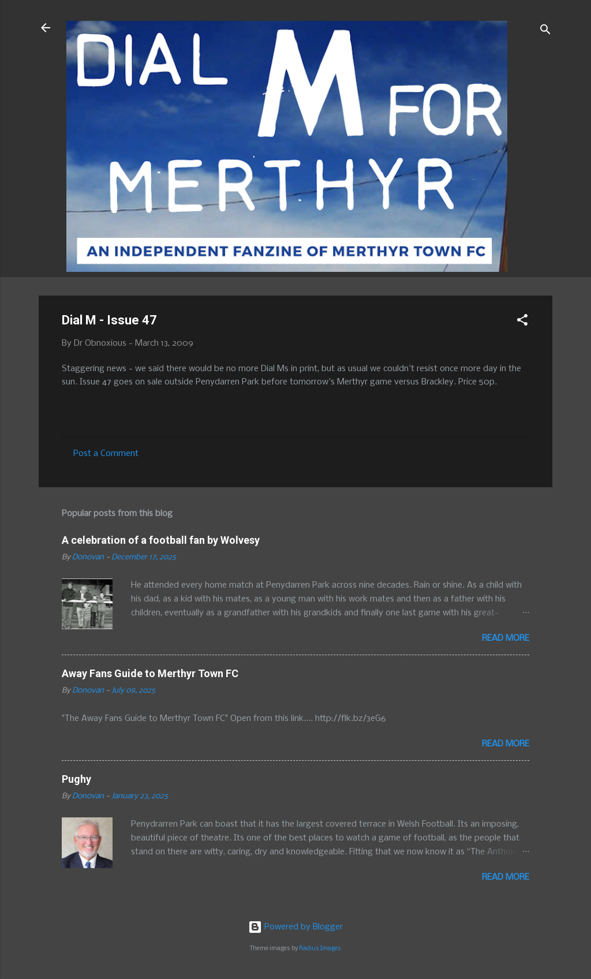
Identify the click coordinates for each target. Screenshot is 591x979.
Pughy (76, 779)
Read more (505, 638)
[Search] (545, 31)
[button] (522, 322)
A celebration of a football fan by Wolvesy (161, 540)
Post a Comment (106, 453)
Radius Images (320, 949)
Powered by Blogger (295, 927)
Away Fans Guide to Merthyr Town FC (150, 673)
